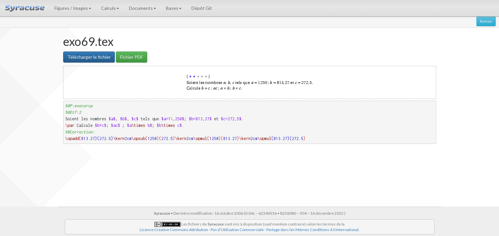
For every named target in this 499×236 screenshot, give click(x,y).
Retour (486, 21)
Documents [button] (142, 8)
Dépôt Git (201, 8)
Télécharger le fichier (89, 57)
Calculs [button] (110, 8)
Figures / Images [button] (72, 8)
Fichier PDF (131, 57)
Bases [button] (174, 8)
